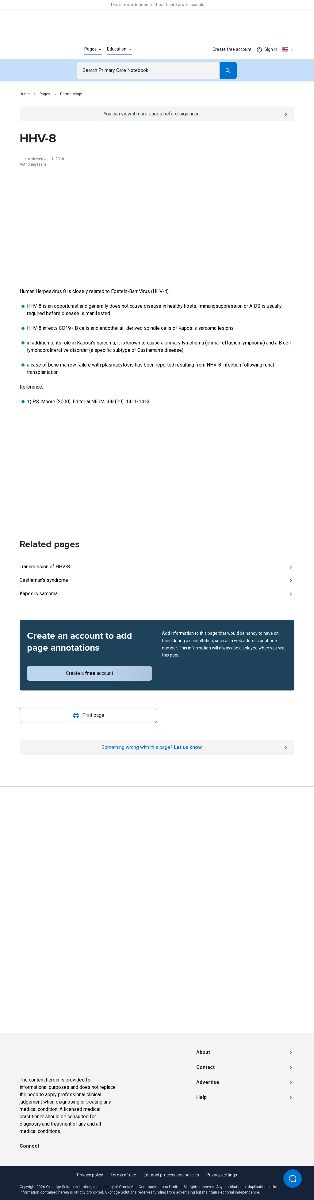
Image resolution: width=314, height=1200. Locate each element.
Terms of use (123, 1174)
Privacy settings (221, 1174)
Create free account (232, 49)
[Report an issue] (157, 747)
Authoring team (33, 164)
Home (25, 94)
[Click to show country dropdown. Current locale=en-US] (288, 49)
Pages (45, 94)
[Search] (228, 70)
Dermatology (71, 94)
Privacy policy (90, 1174)
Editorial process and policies (171, 1174)
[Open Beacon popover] (292, 1178)
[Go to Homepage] (42, 49)
